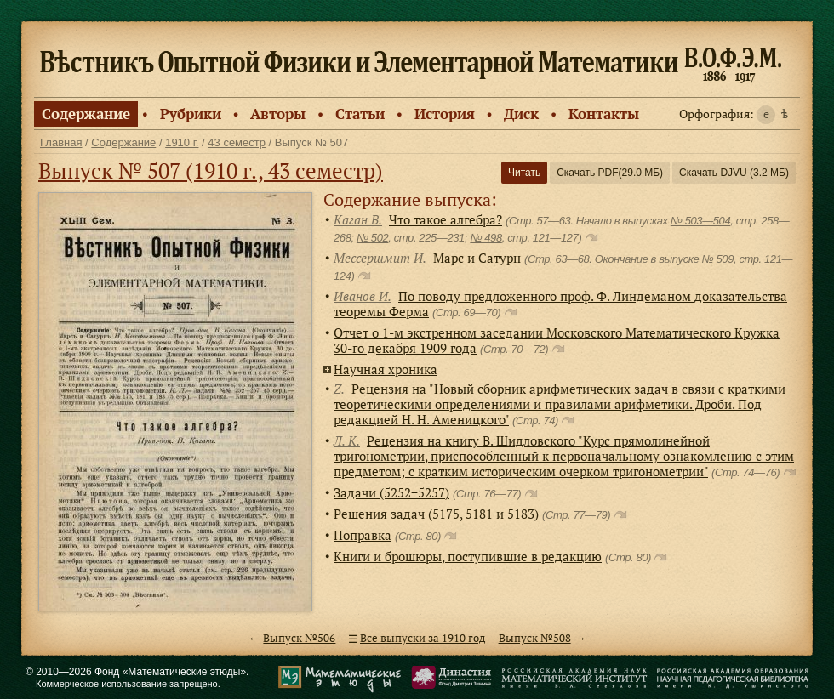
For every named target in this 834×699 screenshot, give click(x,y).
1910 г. (181, 142)
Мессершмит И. (380, 257)
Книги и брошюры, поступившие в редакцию (468, 556)
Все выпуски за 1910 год (422, 638)
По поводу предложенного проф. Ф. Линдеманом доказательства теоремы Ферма (560, 303)
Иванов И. (362, 295)
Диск (521, 113)
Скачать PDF (610, 173)
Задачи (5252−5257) (391, 492)
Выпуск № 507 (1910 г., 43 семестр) (210, 170)
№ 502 (372, 237)
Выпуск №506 (299, 638)
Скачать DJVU (734, 173)
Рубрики (190, 113)
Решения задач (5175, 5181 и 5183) (436, 513)
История (444, 113)
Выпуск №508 (535, 638)
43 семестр (237, 142)
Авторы (278, 113)
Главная (61, 142)
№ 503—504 (700, 220)
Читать (524, 173)
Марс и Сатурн (477, 257)
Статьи (360, 113)
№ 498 (485, 237)
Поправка (362, 534)
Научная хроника (385, 369)
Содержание (86, 113)
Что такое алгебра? (445, 219)
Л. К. (347, 440)
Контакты (603, 113)
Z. (339, 388)
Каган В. (358, 219)
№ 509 (718, 259)
